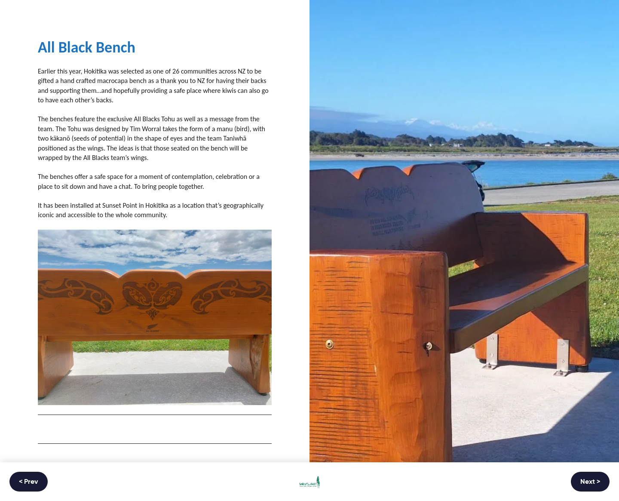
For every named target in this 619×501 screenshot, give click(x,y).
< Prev (28, 482)
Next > (590, 482)
